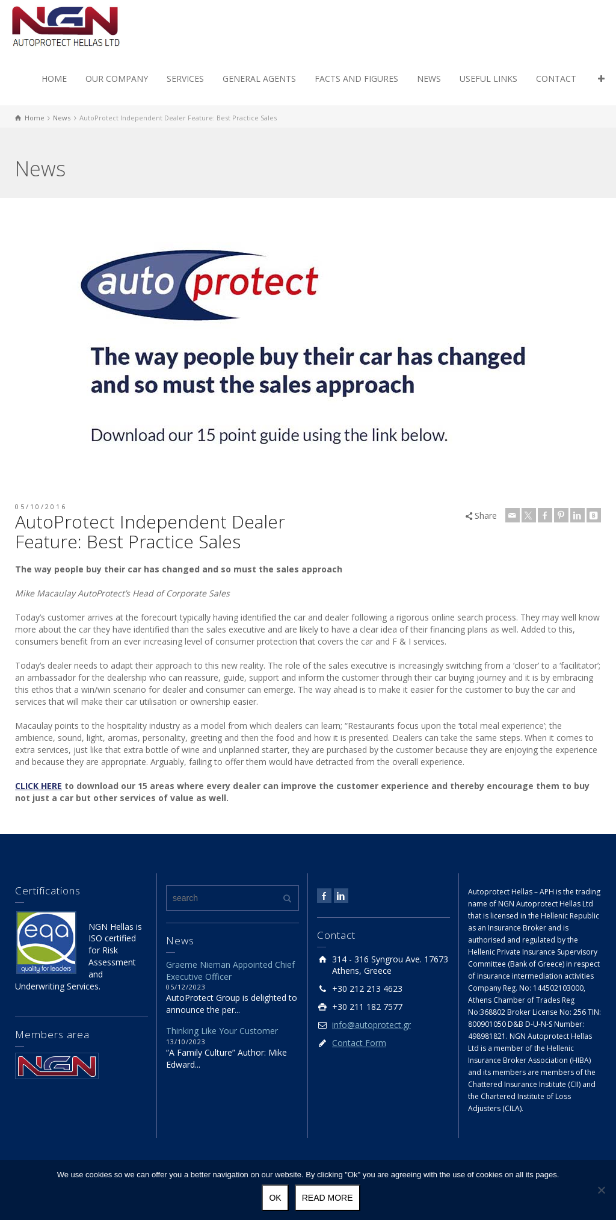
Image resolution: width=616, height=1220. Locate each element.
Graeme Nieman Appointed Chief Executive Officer (230, 970)
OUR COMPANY (116, 78)
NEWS (429, 78)
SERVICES (185, 78)
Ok (275, 1198)
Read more (327, 1198)
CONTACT (556, 78)
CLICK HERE (38, 785)
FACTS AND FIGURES (356, 78)
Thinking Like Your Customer (222, 1030)
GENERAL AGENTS (259, 78)
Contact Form (359, 1042)
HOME (54, 78)
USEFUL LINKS (488, 78)
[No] (601, 1190)
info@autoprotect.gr (371, 1024)
